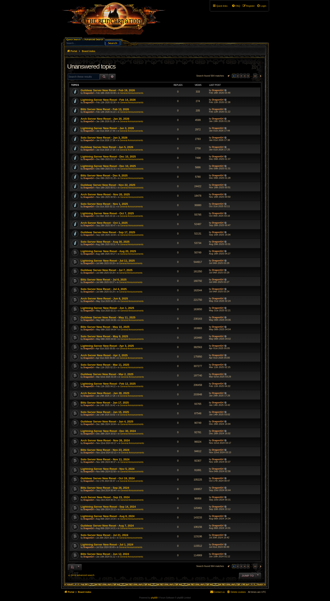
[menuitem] (261, 5)
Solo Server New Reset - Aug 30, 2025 (105, 241)
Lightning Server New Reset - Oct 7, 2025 (107, 213)
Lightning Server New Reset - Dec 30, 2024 (108, 431)
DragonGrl (88, 93)
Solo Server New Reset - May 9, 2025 (104, 336)
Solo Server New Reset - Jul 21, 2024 (104, 535)
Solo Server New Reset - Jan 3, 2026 (104, 137)
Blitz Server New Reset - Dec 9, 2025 (104, 175)
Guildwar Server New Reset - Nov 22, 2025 (108, 185)
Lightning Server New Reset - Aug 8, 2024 (107, 516)
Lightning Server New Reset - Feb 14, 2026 (108, 99)
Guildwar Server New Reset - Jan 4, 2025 (107, 421)
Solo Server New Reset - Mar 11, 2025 (105, 364)
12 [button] (255, 76)
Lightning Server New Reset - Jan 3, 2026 (107, 128)
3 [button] (241, 76)
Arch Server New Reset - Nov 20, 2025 (105, 194)
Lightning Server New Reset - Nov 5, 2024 (107, 468)
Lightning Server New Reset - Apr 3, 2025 (107, 345)
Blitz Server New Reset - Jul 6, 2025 (103, 279)
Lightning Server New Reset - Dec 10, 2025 (108, 156)
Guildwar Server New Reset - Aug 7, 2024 (107, 525)
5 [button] (248, 76)
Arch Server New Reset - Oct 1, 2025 (104, 222)
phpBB (154, 598)
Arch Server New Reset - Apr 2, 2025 (104, 355)
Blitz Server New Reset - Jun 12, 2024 (105, 554)
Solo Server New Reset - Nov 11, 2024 (105, 459)
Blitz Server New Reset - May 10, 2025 (105, 326)
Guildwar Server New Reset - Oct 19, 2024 (108, 478)
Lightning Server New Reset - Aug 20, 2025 (108, 251)
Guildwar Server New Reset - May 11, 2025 (108, 317)
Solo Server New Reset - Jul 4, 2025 (104, 289)
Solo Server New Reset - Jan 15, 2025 (105, 412)
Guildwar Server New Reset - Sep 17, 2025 (108, 232)
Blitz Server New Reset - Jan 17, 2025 (105, 402)
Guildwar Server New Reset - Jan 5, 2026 (107, 147)
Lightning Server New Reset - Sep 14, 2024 (108, 506)
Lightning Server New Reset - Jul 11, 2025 (108, 260)
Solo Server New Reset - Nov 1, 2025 (104, 203)
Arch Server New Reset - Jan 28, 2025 (105, 393)
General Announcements (131, 93)
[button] (228, 75)
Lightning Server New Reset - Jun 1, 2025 (107, 308)
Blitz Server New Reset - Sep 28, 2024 (105, 487)
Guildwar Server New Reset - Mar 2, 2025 (107, 374)
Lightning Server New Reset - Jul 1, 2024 (107, 544)
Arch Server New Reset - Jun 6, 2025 (104, 298)
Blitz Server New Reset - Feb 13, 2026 (105, 109)
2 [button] (237, 76)
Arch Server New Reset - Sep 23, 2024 (105, 497)
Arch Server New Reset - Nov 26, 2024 (105, 440)
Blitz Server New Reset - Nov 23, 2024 (105, 449)
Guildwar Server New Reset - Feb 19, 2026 (108, 90)
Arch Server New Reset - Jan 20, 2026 (105, 118)
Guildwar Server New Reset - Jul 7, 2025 (106, 270)
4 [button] (244, 76)
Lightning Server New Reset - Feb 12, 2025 (108, 383)
